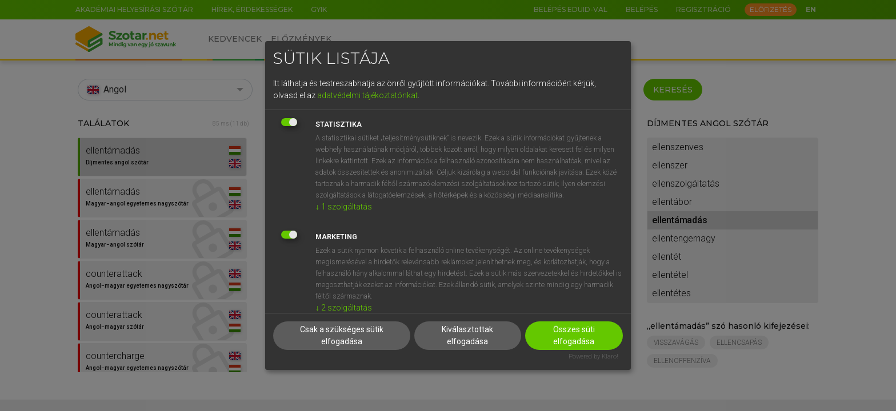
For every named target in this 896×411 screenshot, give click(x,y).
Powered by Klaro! (593, 356)
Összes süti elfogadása (574, 335)
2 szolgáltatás (343, 307)
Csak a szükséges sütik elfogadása (341, 335)
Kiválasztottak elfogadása (467, 335)
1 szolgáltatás (343, 206)
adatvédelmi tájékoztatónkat (367, 95)
